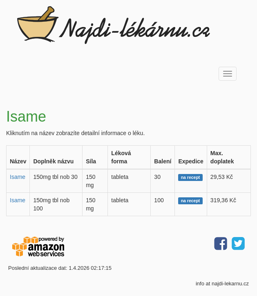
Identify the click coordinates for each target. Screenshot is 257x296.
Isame (17, 177)
